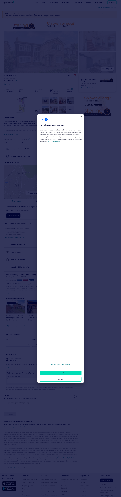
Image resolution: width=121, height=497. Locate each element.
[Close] (81, 116)
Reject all (60, 379)
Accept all (60, 373)
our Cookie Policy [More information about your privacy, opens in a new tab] (54, 141)
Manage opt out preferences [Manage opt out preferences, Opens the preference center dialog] (60, 364)
